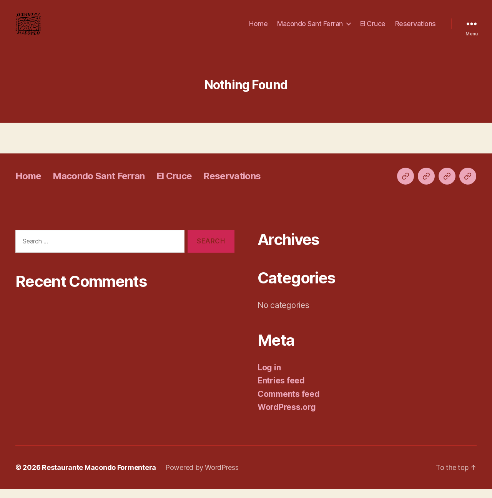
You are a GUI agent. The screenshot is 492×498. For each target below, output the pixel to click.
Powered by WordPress (202, 476)
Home (258, 28)
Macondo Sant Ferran (310, 28)
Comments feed (289, 403)
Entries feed (281, 389)
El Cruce (373, 28)
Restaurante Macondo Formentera (99, 476)
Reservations (415, 28)
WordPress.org (287, 416)
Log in (269, 376)
